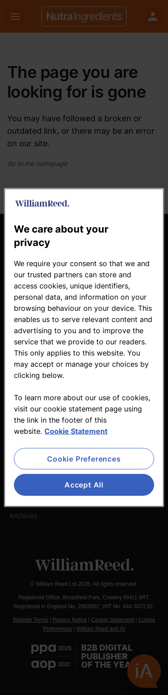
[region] (84, 347)
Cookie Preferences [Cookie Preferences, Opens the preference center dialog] (84, 458)
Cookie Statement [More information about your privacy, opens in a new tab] (76, 431)
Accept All (84, 484)
